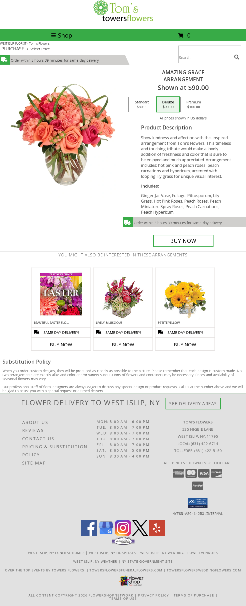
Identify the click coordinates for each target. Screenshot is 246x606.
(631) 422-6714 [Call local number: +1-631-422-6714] (204, 443)
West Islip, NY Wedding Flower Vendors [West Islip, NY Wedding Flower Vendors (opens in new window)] (179, 552)
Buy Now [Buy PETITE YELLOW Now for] (185, 344)
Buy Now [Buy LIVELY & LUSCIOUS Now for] (123, 344)
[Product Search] (205, 57)
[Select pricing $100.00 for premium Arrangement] (193, 104)
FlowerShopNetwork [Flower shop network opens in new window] (111, 595)
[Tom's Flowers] (123, 22)
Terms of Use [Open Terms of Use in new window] (123, 598)
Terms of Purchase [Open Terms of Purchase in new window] (194, 595)
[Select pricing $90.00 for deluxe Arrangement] (168, 104)
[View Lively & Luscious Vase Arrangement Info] (123, 294)
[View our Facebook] (89, 534)
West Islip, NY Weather (95, 561)
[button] (198, 503)
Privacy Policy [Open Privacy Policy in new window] (153, 595)
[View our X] (140, 534)
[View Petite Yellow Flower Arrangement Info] (185, 294)
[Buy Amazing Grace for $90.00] (183, 241)
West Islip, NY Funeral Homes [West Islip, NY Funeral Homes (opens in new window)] (56, 552)
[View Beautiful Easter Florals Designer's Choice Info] (61, 294)
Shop (61, 35)
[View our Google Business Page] (106, 534)
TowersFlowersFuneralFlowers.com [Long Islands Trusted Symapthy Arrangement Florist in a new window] (127, 570)
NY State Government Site (147, 561)
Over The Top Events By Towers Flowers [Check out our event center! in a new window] (45, 570)
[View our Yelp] (157, 534)
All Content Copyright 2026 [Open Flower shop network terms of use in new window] (58, 595)
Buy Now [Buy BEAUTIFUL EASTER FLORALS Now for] (61, 344)
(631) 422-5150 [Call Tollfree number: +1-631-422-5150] (208, 450)
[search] (237, 57)
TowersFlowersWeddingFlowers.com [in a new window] (204, 570)
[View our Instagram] (123, 534)
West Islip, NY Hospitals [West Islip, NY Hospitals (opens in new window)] (112, 552)
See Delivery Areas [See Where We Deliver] (193, 403)
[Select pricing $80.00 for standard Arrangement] (142, 104)
